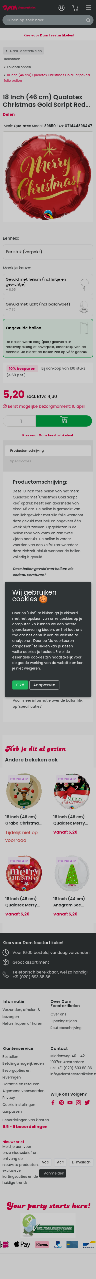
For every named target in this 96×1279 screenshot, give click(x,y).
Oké (20, 685)
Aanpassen (44, 685)
